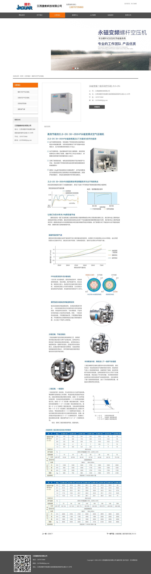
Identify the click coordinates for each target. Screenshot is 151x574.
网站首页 (22, 15)
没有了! (47, 534)
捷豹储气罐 (21, 109)
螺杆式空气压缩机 (38, 76)
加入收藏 (134, 3)
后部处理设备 (22, 103)
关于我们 (39, 15)
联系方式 (128, 15)
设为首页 (127, 3)
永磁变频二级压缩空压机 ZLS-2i (125, 534)
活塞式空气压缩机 (23, 98)
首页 (21, 76)
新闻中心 (75, 15)
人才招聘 (93, 15)
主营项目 (57, 15)
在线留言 (110, 15)
